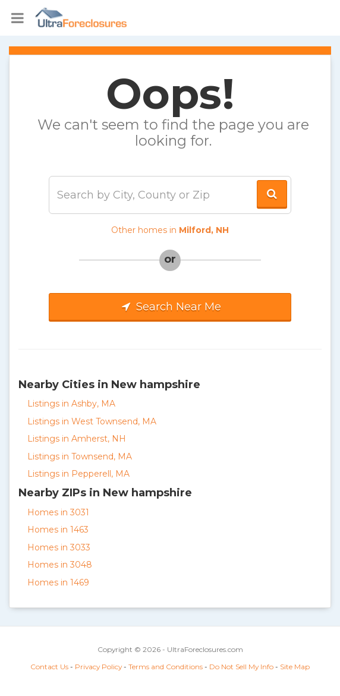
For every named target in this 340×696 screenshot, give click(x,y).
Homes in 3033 (58, 547)
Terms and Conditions (165, 666)
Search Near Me (170, 306)
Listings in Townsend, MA (79, 456)
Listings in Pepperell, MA (78, 473)
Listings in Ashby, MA (71, 403)
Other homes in (170, 230)
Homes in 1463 (58, 529)
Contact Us (49, 666)
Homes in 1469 (58, 582)
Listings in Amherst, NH (76, 438)
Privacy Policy (98, 666)
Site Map (295, 666)
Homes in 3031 (58, 512)
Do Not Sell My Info (241, 666)
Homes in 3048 (59, 564)
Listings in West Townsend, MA (91, 421)
